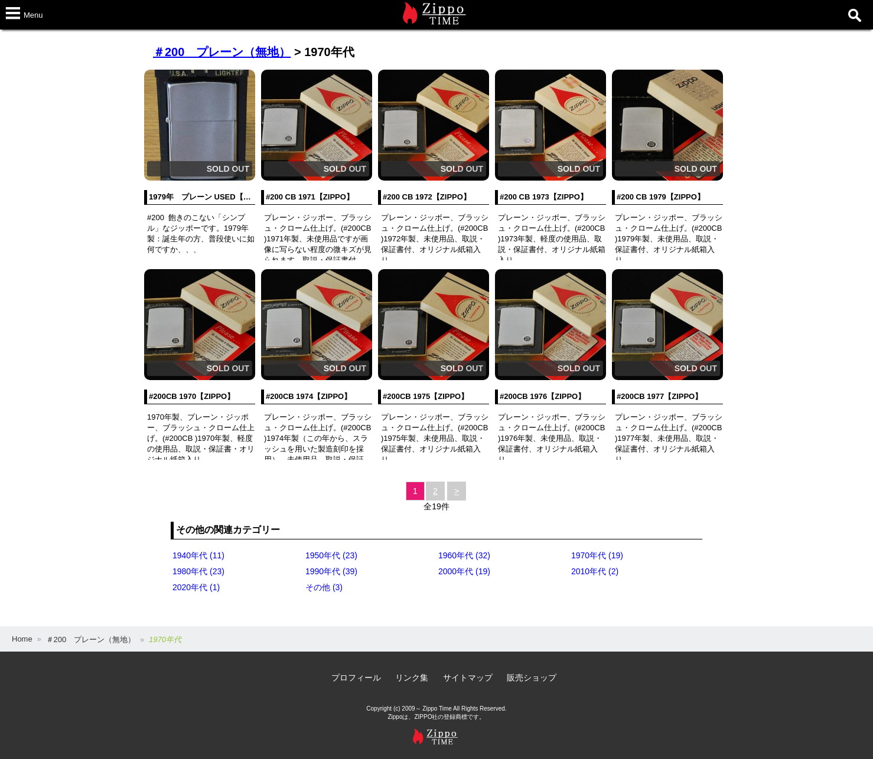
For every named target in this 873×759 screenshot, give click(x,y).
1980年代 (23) (198, 571)
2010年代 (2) (594, 571)
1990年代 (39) (331, 571)
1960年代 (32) (464, 555)
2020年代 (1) (196, 587)
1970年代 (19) (597, 555)
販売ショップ (531, 677)
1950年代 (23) (331, 555)
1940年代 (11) (198, 555)
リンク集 (411, 677)
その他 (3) (324, 587)
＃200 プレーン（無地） (222, 51)
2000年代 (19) (464, 571)
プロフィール (356, 677)
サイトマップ (468, 677)
